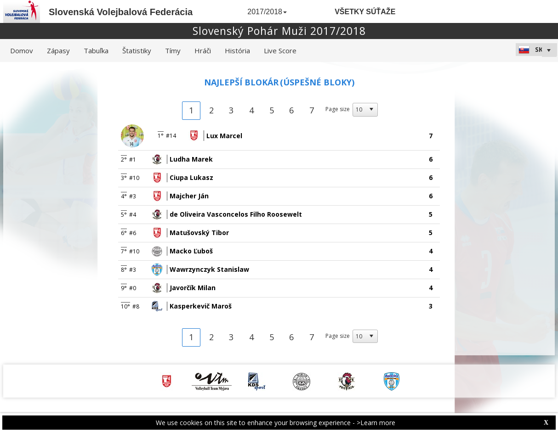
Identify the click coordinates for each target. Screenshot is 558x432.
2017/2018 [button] (267, 12)
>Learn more (376, 422)
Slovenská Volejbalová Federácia (121, 12)
